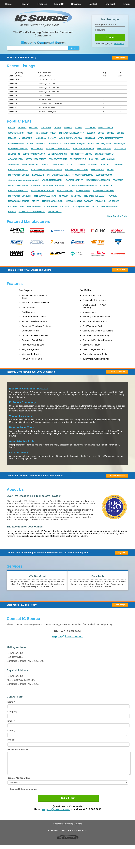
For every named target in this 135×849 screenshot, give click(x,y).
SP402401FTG (104, 148)
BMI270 (35, 201)
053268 (110, 133)
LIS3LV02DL (106, 185)
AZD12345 (89, 138)
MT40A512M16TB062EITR (56, 206)
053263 (120, 133)
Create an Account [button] (117, 372)
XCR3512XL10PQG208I (99, 143)
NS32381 (22, 127)
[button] (43, 18)
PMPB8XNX (55, 143)
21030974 (35, 185)
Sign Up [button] (121, 553)
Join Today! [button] (120, 605)
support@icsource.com (67, 636)
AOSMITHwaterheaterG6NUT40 (46, 169)
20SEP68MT (58, 164)
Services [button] (76, 4)
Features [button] (42, 4)
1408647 (45, 164)
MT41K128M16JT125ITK (98, 180)
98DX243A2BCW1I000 (34, 154)
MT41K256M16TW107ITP (71, 133)
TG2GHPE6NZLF (78, 159)
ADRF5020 (113, 201)
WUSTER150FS (16, 133)
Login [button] (127, 4)
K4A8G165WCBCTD (18, 169)
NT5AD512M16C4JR (52, 180)
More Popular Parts (117, 216)
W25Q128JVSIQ (104, 175)
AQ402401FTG (15, 159)
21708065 (118, 164)
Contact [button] (93, 4)
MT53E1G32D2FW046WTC (32, 211)
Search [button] (25, 4)
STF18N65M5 (107, 159)
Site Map (78, 828)
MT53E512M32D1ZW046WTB (83, 185)
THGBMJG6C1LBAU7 (95, 196)
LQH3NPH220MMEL (18, 148)
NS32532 (33, 127)
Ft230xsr (12, 206)
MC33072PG (37, 148)
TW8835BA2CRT (30, 164)
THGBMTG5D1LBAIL (82, 175)
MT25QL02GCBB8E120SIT (105, 206)
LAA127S (93, 159)
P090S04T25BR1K (58, 159)
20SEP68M (13, 164)
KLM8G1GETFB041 (36, 143)
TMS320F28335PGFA (30, 206)
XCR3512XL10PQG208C (58, 148)
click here (119, 43)
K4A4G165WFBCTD (18, 190)
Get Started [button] (120, 270)
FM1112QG (119, 143)
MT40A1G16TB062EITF (19, 196)
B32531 (78, 127)
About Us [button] (59, 4)
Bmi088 (12, 211)
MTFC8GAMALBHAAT (45, 196)
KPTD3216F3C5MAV (35, 159)
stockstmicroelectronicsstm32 (23, 180)
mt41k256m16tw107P (45, 138)
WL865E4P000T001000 (76, 169)
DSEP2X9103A (105, 127)
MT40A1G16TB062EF (18, 175)
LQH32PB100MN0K (57, 154)
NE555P (68, 127)
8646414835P (97, 169)
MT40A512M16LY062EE (42, 190)
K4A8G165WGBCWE (103, 190)
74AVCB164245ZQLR (74, 143)
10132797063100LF (104, 154)
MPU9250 (63, 196)
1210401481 (14, 154)
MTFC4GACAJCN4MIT (54, 185)
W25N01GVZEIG (65, 190)
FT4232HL (101, 201)
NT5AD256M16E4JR (18, 185)
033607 (30, 133)
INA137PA (46, 127)
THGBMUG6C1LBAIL (52, 201)
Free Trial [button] (110, 4)
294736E (92, 164)
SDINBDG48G (83, 190)
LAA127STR (120, 148)
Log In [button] (110, 37)
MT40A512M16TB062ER (20, 138)
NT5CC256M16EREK (18, 201)
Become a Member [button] (117, 476)
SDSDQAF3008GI (81, 206)
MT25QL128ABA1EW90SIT (79, 201)
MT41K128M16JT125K (58, 175)
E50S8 (101, 133)
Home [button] (8, 4)
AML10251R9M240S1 (83, 148)
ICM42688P (42, 133)
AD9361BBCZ (55, 211)
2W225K (91, 133)
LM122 (11, 127)
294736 (81, 164)
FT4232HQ (118, 180)
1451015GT (105, 164)
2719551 (71, 164)
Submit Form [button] (68, 802)
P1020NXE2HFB (16, 143)
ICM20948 (76, 196)
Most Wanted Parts (62, 828)
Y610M (110, 169)
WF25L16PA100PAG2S (70, 138)
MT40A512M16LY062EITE (110, 138)
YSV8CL (112, 196)
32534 (53, 133)
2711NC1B (90, 127)
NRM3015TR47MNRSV (81, 154)
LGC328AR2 (38, 175)
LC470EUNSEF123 (74, 180)
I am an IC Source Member (23, 793)
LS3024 (57, 127)
